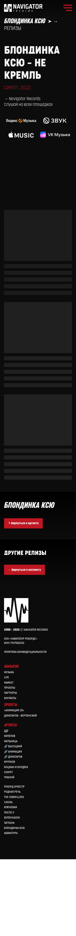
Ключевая (10, 884)
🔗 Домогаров (13, 833)
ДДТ (6, 807)
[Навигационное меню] (67, 8)
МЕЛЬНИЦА (10, 818)
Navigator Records (24, 175)
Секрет (8, 849)
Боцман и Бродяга (16, 843)
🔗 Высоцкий (13, 823)
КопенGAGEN (12, 894)
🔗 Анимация (13, 828)
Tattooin (9, 899)
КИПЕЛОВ (9, 812)
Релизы (12, 28)
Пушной (9, 854)
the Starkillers (14, 873)
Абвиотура (11, 909)
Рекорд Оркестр (14, 863)
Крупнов (9, 838)
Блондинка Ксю (14, 904)
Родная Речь (12, 868)
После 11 (9, 889)
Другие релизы (25, 630)
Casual (8, 878)
